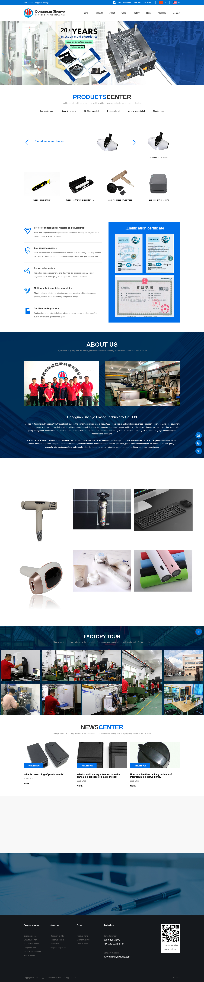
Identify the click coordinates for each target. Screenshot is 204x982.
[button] (102, 82)
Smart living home (69, 111)
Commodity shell (46, 111)
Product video (82, 944)
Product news (82, 936)
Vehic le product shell (136, 111)
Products (99, 13)
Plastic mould (158, 111)
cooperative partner (58, 948)
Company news (83, 940)
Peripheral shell (113, 111)
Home (85, 13)
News (148, 13)
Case (123, 13)
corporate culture (57, 940)
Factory (136, 13)
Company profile (57, 936)
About (112, 13)
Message (162, 13)
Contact (176, 13)
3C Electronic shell (91, 111)
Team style (54, 944)
